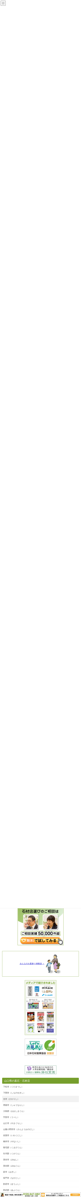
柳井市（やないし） (12, 1141)
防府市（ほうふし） (12, 1184)
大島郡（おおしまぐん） (14, 1111)
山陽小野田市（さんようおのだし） (19, 1129)
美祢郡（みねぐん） (12, 1166)
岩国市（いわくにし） (13, 1135)
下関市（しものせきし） (14, 1093)
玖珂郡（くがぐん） (12, 1153)
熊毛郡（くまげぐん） (13, 1147)
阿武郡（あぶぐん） (12, 1190)
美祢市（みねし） (11, 1159)
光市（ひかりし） (11, 1099)
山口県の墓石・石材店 (17, 1080)
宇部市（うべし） (11, 1117)
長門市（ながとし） (12, 1178)
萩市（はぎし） (10, 1172)
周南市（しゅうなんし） (14, 1105)
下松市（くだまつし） (13, 1087)
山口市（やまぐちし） (13, 1123)
